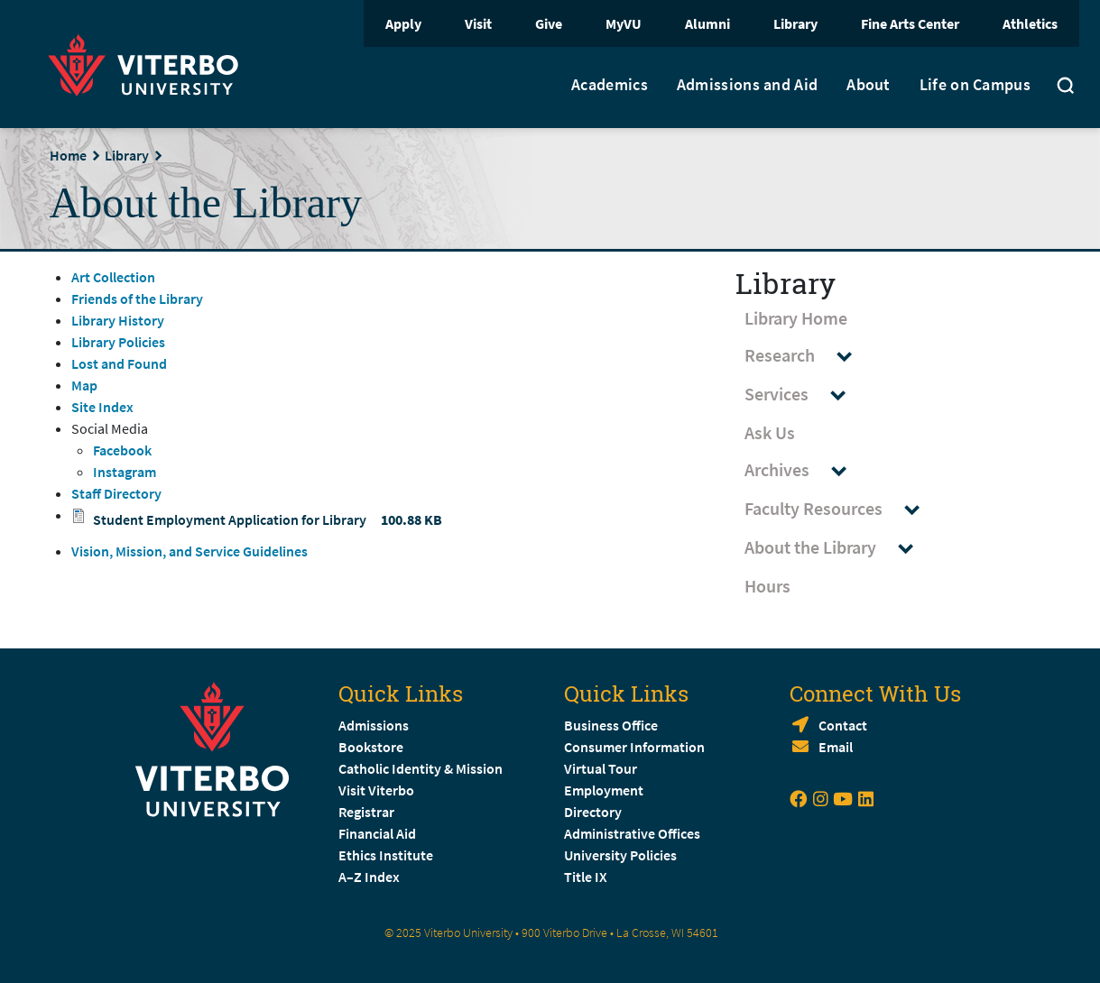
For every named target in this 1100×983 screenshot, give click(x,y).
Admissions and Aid (747, 85)
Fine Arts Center (910, 23)
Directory (594, 812)
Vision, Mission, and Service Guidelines (189, 551)
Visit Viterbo (376, 790)
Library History (117, 320)
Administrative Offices (632, 833)
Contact (842, 725)
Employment (603, 790)
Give (548, 23)
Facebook (122, 450)
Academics (609, 85)
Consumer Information (634, 747)
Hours (767, 585)
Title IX (585, 877)
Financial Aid (377, 833)
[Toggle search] (1065, 87)
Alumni (707, 23)
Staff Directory (116, 493)
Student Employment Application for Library (229, 519)
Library (795, 23)
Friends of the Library (137, 298)
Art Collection (113, 277)
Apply (403, 23)
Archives (804, 470)
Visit (478, 23)
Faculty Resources (840, 509)
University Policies (620, 855)
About (868, 85)
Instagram (124, 472)
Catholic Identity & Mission (420, 768)
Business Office (611, 725)
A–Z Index (369, 877)
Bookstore (370, 747)
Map (84, 385)
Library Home (795, 318)
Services (803, 394)
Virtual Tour (600, 768)
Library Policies (118, 342)
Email (835, 747)
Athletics (1030, 23)
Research (806, 355)
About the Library (837, 547)
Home (68, 155)
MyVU (623, 23)
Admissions (373, 725)
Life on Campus (975, 85)
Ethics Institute (385, 855)
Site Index (102, 407)
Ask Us (769, 432)
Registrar (366, 812)
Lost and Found (119, 363)
